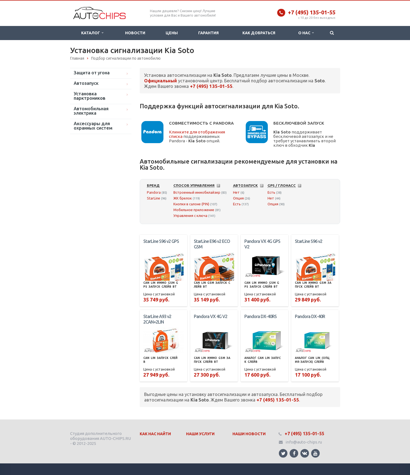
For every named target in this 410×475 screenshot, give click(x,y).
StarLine (153, 198)
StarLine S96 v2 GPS (161, 241)
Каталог (92, 33)
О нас (306, 33)
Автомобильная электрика (91, 111)
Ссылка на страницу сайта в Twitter (283, 453)
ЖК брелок (182, 198)
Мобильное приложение (193, 210)
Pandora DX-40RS (260, 316)
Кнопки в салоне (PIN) (191, 204)
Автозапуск (86, 83)
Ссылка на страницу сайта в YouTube (315, 453)
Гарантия (208, 33)
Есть (237, 204)
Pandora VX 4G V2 (210, 316)
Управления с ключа (190, 215)
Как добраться (258, 33)
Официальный (160, 80)
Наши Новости (249, 434)
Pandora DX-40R (310, 316)
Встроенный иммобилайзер (196, 192)
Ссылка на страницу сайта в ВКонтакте (304, 453)
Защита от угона (92, 72)
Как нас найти (155, 434)
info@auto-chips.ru (303, 442)
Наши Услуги (200, 434)
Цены (172, 33)
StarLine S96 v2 (308, 241)
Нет (236, 192)
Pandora (154, 192)
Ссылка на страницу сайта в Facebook (294, 453)
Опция (238, 198)
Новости (135, 33)
